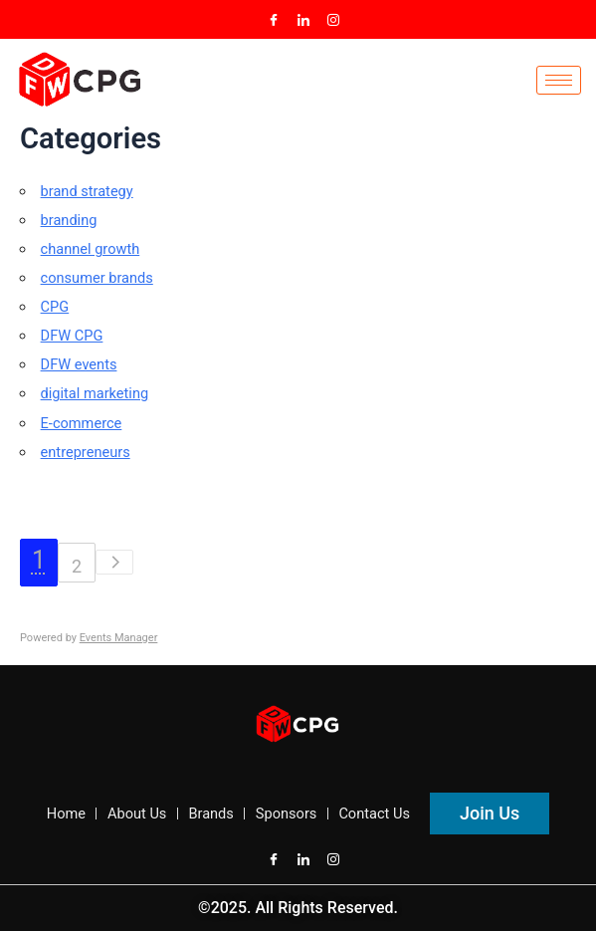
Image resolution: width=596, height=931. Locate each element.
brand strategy (87, 191)
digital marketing (95, 393)
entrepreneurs (85, 452)
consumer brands (97, 278)
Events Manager (119, 637)
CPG (55, 307)
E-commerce (81, 423)
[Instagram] (333, 20)
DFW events (79, 364)
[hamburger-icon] (558, 80)
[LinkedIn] (303, 20)
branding (69, 220)
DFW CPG (72, 336)
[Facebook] (274, 20)
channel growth (90, 249)
